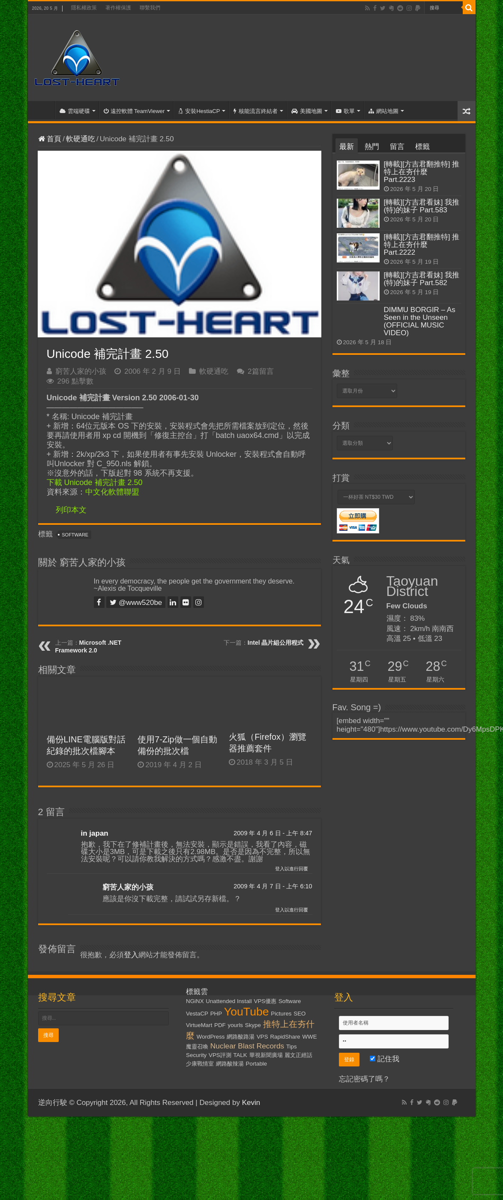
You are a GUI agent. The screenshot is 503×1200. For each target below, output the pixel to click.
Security (196, 1055)
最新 (346, 147)
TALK (240, 1055)
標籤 (422, 147)
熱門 (372, 147)
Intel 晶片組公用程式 (276, 642)
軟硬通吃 (80, 139)
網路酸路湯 (240, 1036)
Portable (256, 1063)
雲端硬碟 (75, 111)
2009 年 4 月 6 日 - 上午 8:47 (273, 833)
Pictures (281, 1013)
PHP (216, 1013)
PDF (220, 1025)
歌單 (345, 111)
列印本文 (71, 510)
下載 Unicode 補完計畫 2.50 (95, 482)
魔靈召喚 (197, 1046)
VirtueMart (199, 1025)
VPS (262, 1036)
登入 (131, 955)
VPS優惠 (265, 1001)
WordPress (211, 1036)
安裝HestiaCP (199, 111)
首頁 (43, 110)
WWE (309, 1036)
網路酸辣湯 (230, 1063)
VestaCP (197, 1013)
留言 (397, 147)
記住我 (384, 1059)
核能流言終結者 (256, 111)
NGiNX (195, 1001)
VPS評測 (220, 1055)
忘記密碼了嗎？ (364, 1079)
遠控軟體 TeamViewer (134, 111)
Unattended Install (229, 1001)
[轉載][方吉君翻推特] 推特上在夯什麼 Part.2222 (422, 244)
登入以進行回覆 (291, 868)
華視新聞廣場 (266, 1055)
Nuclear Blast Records (247, 1046)
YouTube (246, 1011)
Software (75, 534)
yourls (235, 1025)
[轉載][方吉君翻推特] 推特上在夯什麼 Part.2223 (422, 172)
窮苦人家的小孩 (80, 371)
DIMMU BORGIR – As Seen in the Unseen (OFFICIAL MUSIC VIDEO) (419, 321)
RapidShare (285, 1036)
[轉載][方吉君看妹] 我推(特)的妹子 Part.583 (422, 206)
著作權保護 (118, 8)
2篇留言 (260, 371)
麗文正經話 (298, 1055)
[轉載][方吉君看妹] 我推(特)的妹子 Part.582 (422, 279)
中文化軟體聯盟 (112, 492)
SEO (299, 1013)
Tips (291, 1046)
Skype (253, 1025)
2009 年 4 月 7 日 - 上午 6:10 (273, 886)
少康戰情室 (200, 1063)
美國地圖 (306, 111)
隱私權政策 (84, 8)
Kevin (251, 1103)
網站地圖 (383, 111)
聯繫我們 (150, 8)
